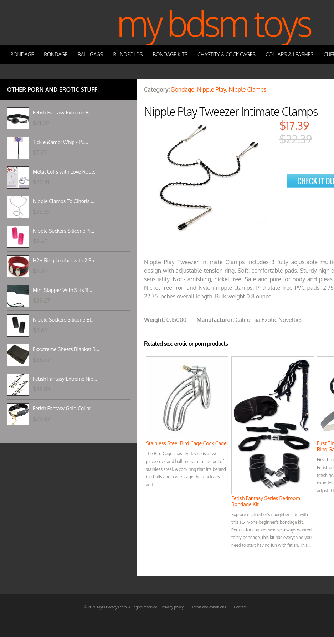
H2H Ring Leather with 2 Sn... (65, 260)
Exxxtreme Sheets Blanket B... (66, 349)
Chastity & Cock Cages (226, 54)
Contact (240, 607)
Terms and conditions (208, 607)
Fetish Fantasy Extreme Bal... (64, 112)
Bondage (22, 54)
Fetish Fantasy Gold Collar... (63, 408)
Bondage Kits (170, 54)
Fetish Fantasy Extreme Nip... (65, 379)
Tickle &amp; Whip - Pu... (60, 142)
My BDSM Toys (214, 22)
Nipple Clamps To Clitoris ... (63, 201)
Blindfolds (128, 54)
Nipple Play (211, 89)
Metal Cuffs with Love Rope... (65, 172)
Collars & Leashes (290, 54)
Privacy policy (173, 607)
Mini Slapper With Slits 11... (62, 290)
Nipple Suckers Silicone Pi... (63, 231)
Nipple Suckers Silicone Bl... (64, 320)
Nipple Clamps (247, 89)
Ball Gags (90, 54)
